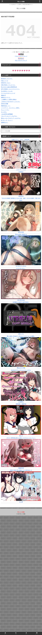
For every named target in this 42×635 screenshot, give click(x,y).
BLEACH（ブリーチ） (7, 78)
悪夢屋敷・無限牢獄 (21, 404)
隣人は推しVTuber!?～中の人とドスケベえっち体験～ (21, 336)
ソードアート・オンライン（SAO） (10, 107)
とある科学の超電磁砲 (7, 114)
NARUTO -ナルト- (6, 82)
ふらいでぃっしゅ (21, 169)
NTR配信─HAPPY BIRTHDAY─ (21, 302)
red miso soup (21, 300)
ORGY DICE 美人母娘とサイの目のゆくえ (21, 470)
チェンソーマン (5, 110)
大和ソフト (21, 334)
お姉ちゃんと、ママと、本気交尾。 (21, 139)
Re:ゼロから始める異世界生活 (9, 87)
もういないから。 (21, 268)
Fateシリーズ (4, 80)
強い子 (21, 435)
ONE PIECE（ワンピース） (8, 85)
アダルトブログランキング (21, 56)
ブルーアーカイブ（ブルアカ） (9, 116)
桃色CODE (21, 232)
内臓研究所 (21, 468)
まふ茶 (21, 502)
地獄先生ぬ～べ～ (5, 105)
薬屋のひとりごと (5, 97)
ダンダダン (4, 112)
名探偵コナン (4, 122)
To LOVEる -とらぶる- (7, 91)
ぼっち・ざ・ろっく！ (7, 120)
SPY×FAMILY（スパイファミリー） (10, 89)
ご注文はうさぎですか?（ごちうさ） (10, 101)
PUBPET (21, 172)
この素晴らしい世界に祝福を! (9, 99)
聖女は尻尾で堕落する (21, 234)
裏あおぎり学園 (21, 367)
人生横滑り (21, 401)
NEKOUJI (21, 196)
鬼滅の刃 (3, 95)
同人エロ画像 (21, 1)
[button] (39, 131)
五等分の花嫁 (4, 103)
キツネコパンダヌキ (21, 266)
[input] (21, 131)
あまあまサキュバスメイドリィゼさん (21, 370)
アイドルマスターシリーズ (8, 93)
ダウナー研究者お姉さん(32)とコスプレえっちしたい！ (21, 438)
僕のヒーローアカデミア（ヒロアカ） (11, 118)
